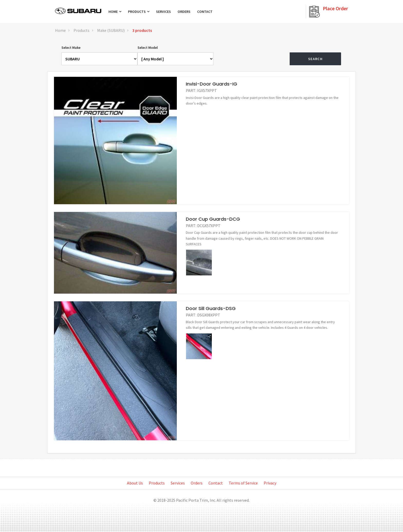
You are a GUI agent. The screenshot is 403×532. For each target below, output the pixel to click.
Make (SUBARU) (111, 30)
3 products (142, 30)
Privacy (270, 483)
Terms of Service (243, 483)
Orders (184, 11)
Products (138, 11)
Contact (205, 11)
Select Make (70, 47)
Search (315, 59)
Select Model (148, 47)
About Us (135, 483)
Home (114, 11)
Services (163, 11)
